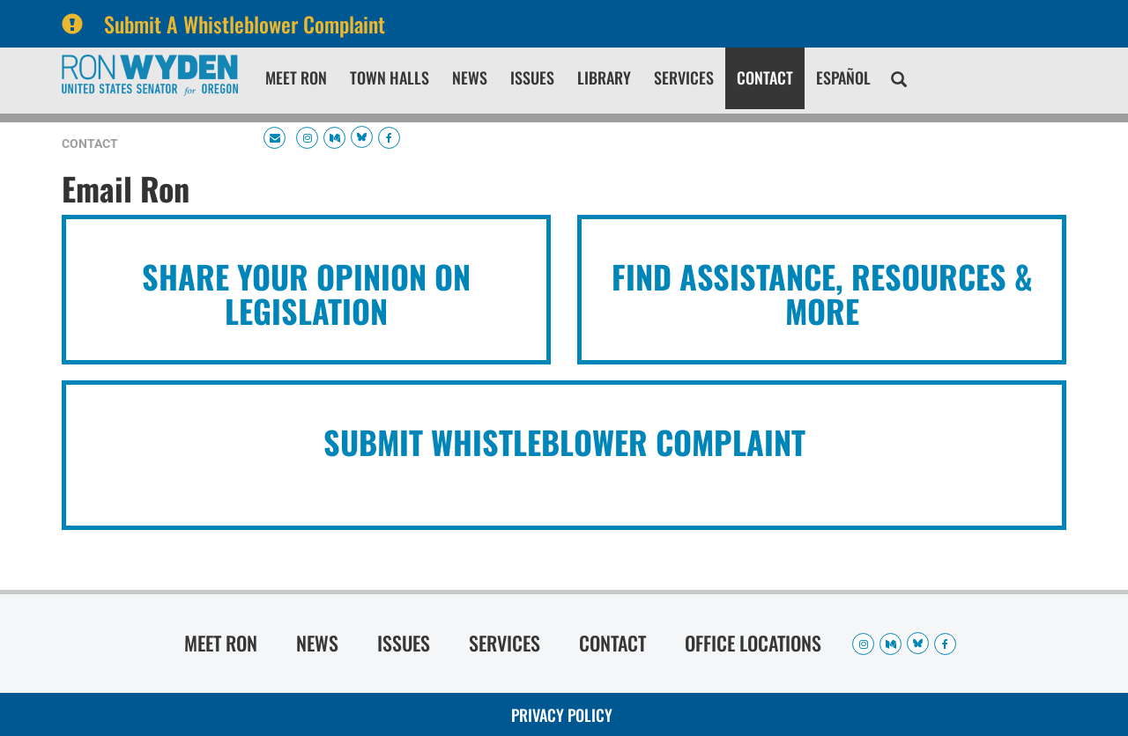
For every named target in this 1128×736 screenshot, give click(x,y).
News (469, 77)
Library (604, 77)
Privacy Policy (561, 714)
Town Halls (389, 77)
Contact (765, 77)
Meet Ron (296, 77)
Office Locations (753, 643)
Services (684, 77)
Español (843, 77)
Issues (532, 77)
